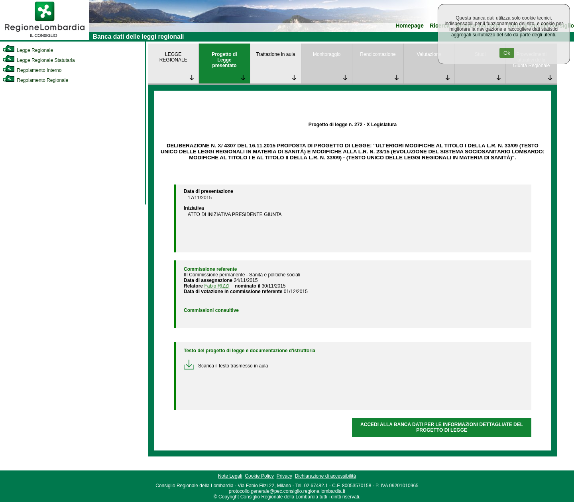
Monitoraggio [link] (326, 54)
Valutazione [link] (429, 54)
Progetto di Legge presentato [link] (224, 60)
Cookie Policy (259, 476)
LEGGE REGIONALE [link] (173, 57)
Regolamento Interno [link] (31, 70)
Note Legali (230, 476)
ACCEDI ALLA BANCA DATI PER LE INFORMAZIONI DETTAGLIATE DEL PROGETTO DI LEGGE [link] (441, 427)
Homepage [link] (409, 26)
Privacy (284, 476)
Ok (506, 53)
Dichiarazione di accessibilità (325, 476)
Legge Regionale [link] (27, 50)
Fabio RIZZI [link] (216, 286)
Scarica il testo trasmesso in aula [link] (226, 366)
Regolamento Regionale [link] (35, 80)
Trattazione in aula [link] (275, 54)
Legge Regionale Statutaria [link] (38, 60)
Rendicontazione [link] (377, 54)
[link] (44, 38)
